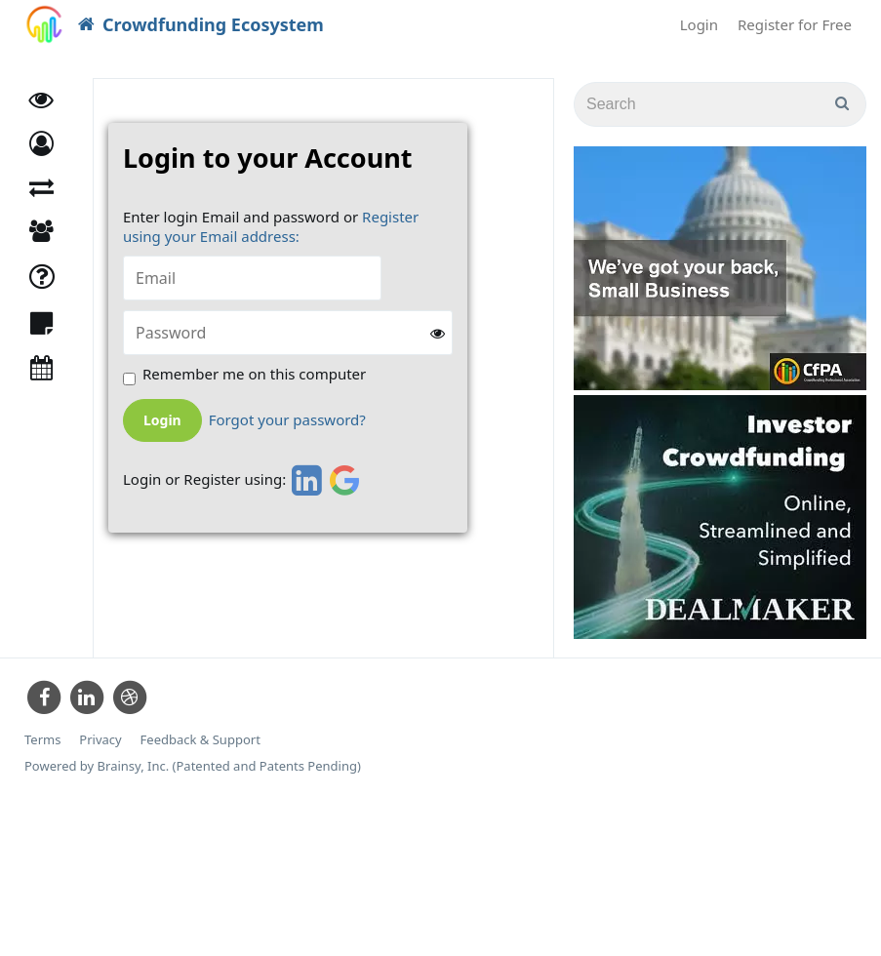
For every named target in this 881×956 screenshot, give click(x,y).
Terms (42, 740)
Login (699, 24)
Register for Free (795, 24)
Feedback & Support (200, 740)
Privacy (100, 740)
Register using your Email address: (271, 226)
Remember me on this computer (254, 374)
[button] (41, 144)
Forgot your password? (287, 420)
